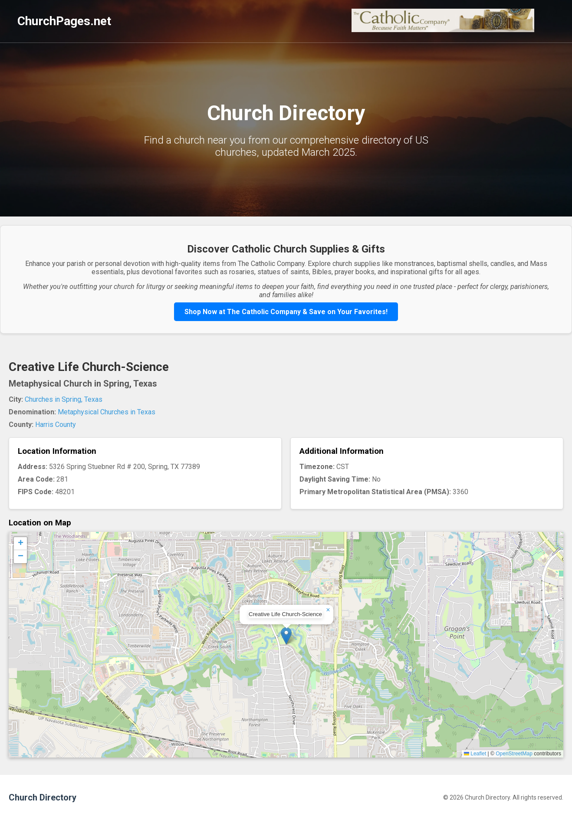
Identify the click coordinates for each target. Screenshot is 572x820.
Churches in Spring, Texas (63, 399)
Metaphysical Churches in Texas (106, 412)
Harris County (55, 424)
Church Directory (42, 797)
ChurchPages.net (64, 21)
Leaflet (475, 754)
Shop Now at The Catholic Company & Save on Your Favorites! (286, 312)
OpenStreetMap (514, 754)
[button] (286, 636)
